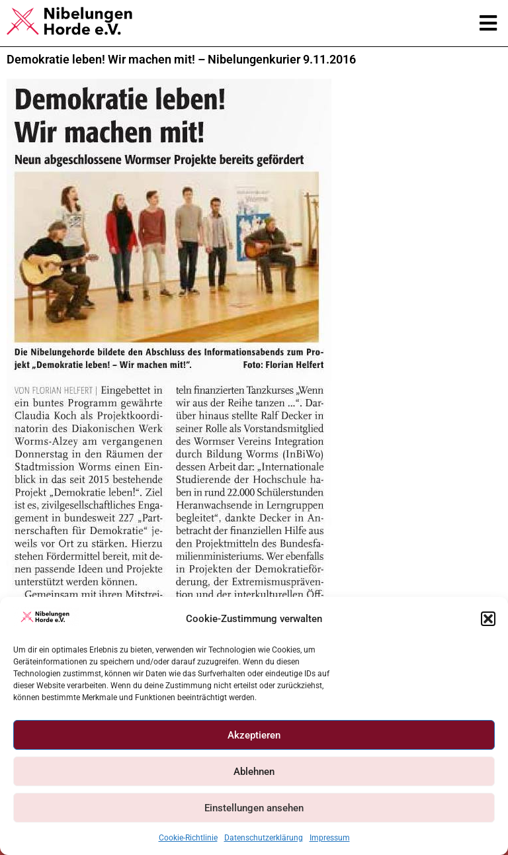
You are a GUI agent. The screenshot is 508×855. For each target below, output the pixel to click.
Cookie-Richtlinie (188, 837)
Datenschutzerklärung (263, 837)
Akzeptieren (254, 735)
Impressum (330, 837)
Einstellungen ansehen (254, 808)
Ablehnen (254, 772)
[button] (488, 618)
